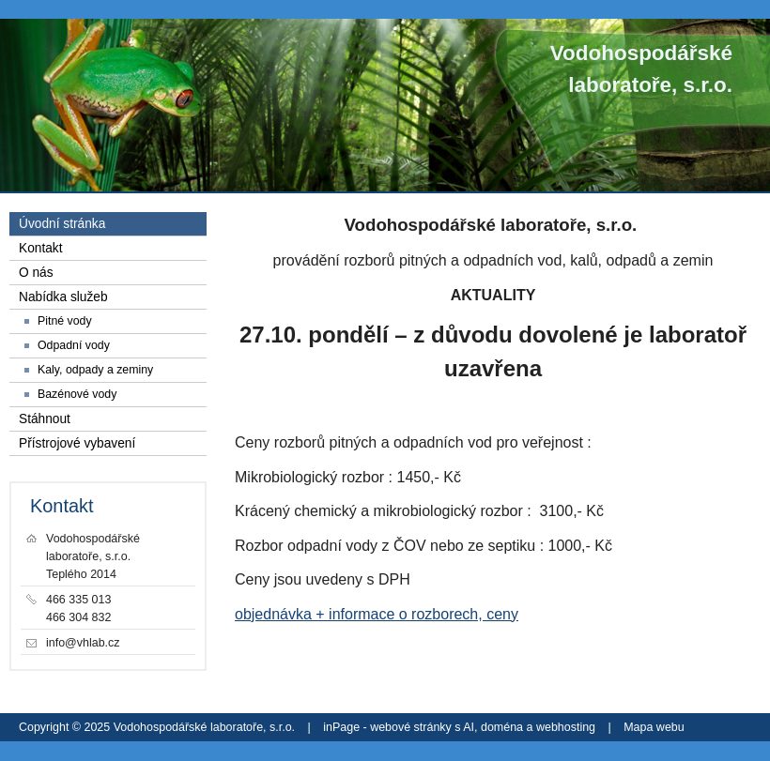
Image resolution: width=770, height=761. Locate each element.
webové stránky (411, 727)
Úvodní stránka (62, 224)
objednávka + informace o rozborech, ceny (376, 614)
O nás (36, 273)
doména (502, 727)
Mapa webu (654, 727)
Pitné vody (65, 320)
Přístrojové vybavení (77, 443)
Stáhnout (44, 419)
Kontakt (41, 248)
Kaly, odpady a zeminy (95, 369)
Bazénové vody (77, 394)
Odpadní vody (74, 345)
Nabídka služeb (63, 297)
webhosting (565, 727)
